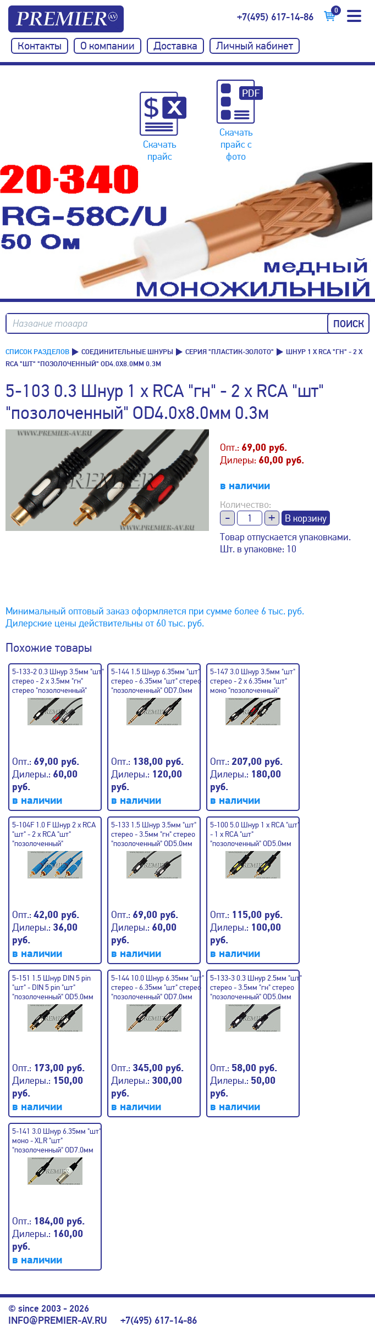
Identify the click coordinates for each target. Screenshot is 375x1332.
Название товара (50, 323)
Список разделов (37, 352)
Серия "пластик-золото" (229, 352)
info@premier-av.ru (57, 1320)
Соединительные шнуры (127, 352)
